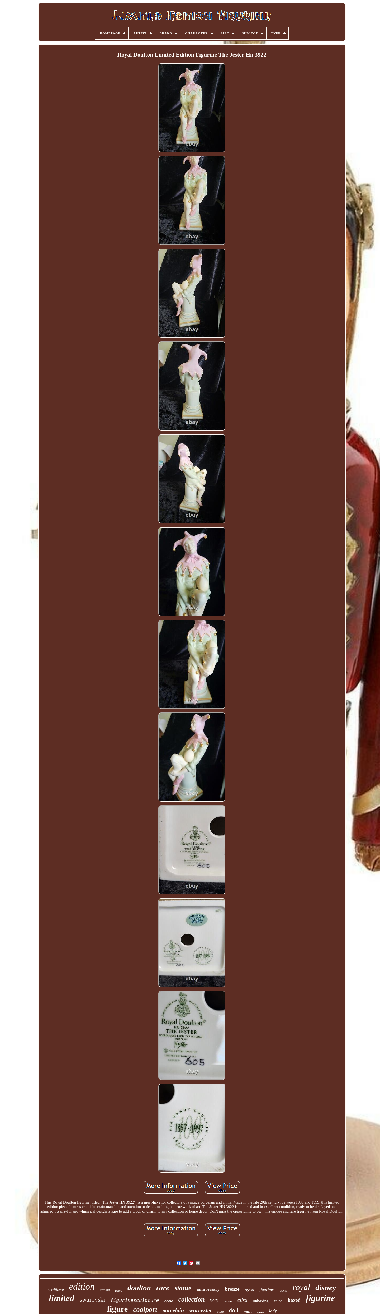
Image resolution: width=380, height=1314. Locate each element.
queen (260, 1312)
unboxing (261, 1301)
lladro (118, 1290)
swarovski (92, 1299)
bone (168, 1301)
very (214, 1300)
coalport (145, 1309)
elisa (243, 1300)
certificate (56, 1290)
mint (247, 1311)
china (278, 1301)
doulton (139, 1288)
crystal (249, 1290)
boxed (294, 1300)
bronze (232, 1289)
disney (325, 1287)
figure (117, 1308)
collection (191, 1299)
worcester (200, 1310)
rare (162, 1287)
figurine (320, 1298)
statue (183, 1288)
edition (81, 1286)
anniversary (208, 1289)
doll (234, 1310)
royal (301, 1287)
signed (283, 1290)
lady (273, 1310)
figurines (266, 1289)
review (228, 1301)
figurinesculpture (135, 1300)
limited (61, 1298)
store (220, 1311)
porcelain (173, 1310)
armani (105, 1290)
